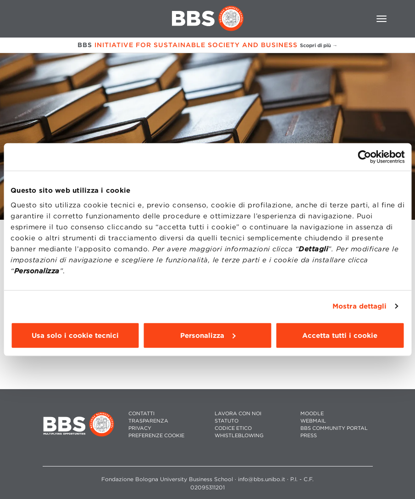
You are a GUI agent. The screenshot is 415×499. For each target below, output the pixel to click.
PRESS (308, 435)
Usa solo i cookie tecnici (75, 335)
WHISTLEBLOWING (239, 435)
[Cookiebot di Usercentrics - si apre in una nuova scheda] (364, 157)
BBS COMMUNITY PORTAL (334, 428)
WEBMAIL (313, 420)
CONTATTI (141, 413)
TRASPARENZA (148, 420)
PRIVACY (139, 428)
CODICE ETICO (233, 428)
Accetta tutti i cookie (339, 335)
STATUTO (226, 420)
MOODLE (312, 413)
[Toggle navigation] (381, 19)
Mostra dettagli (359, 306)
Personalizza (207, 335)
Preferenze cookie (156, 435)
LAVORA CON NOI (238, 413)
